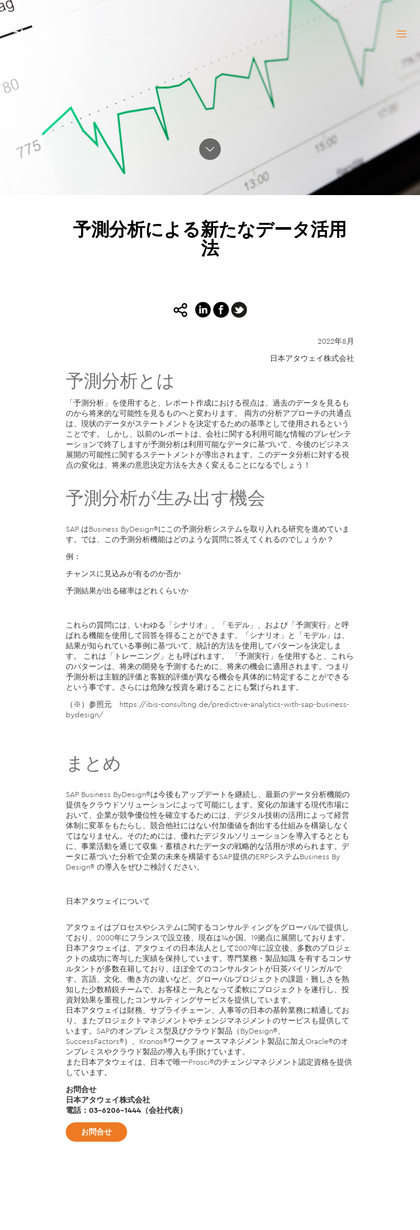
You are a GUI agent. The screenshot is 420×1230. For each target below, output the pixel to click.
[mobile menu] (401, 33)
